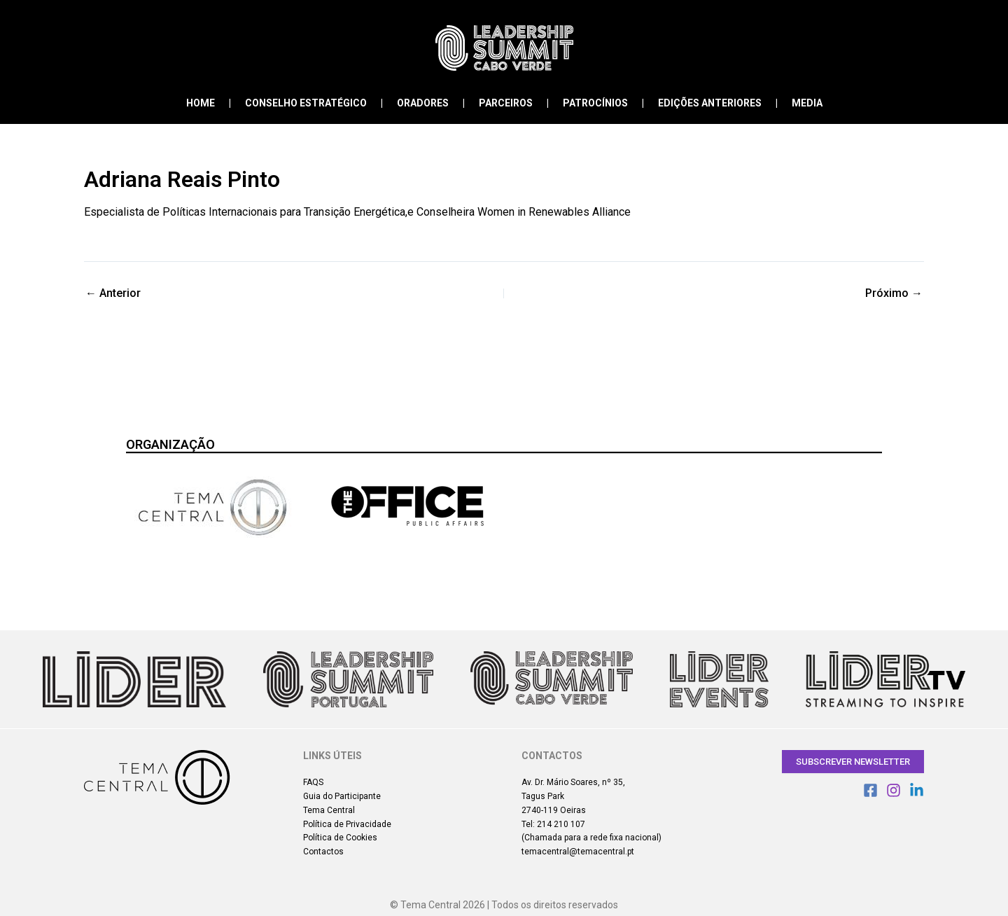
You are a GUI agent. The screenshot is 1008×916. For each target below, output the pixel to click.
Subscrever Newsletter (853, 761)
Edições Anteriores (710, 103)
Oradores (423, 103)
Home (200, 103)
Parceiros (506, 103)
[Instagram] (893, 790)
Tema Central (329, 810)
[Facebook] (870, 790)
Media (807, 103)
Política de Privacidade (347, 824)
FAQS (313, 782)
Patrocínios (595, 103)
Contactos (323, 851)
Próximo (894, 293)
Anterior (113, 293)
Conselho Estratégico (306, 103)
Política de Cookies (340, 837)
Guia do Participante (342, 796)
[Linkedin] (916, 790)
